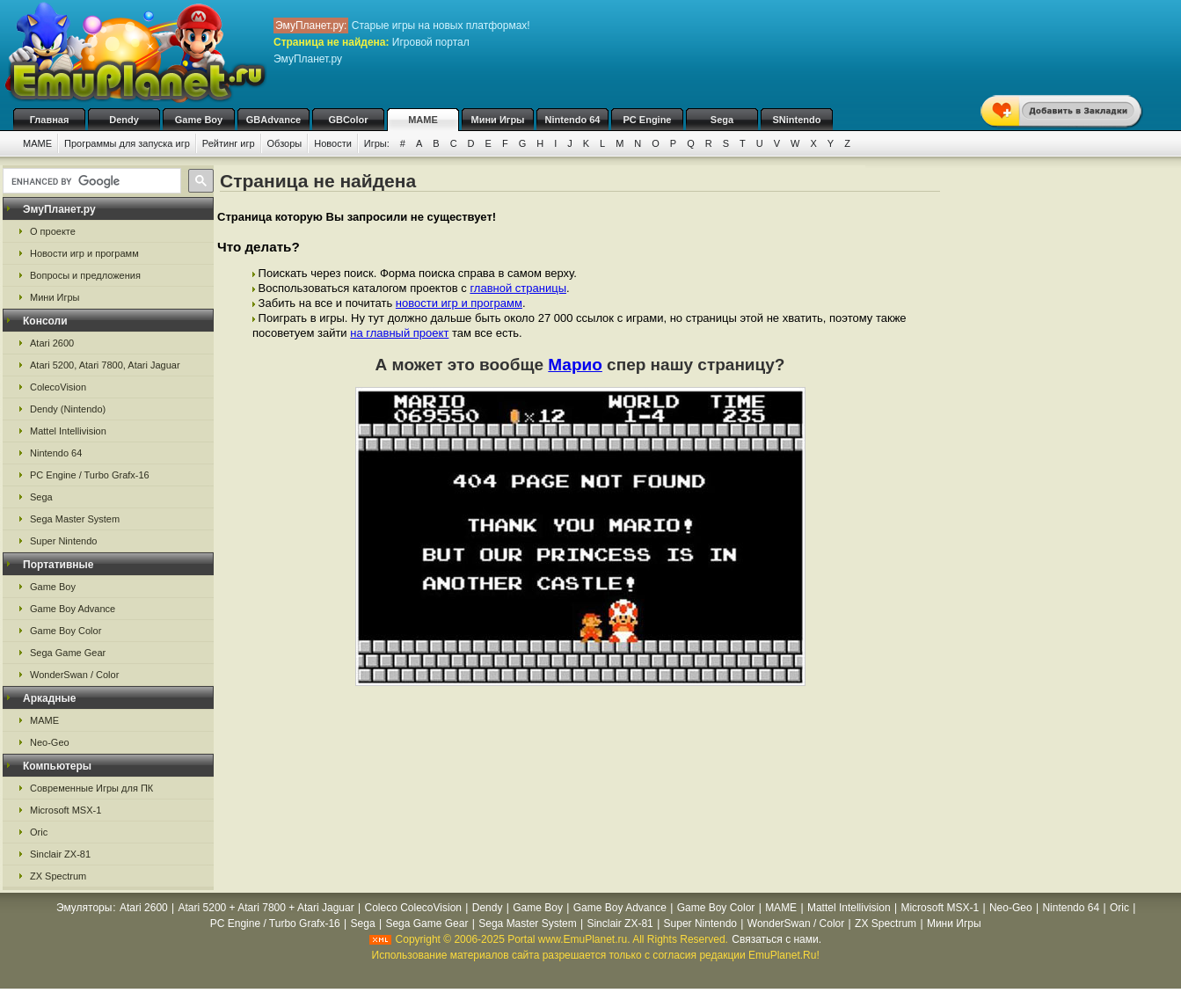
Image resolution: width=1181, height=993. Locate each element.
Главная (49, 119)
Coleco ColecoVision (413, 908)
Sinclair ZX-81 (60, 854)
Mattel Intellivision (68, 431)
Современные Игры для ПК (91, 788)
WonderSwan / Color (74, 674)
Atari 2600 (52, 343)
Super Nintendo (63, 541)
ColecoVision (58, 387)
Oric (38, 832)
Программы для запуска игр (127, 143)
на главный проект (399, 333)
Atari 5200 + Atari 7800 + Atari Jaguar (266, 908)
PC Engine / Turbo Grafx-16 (89, 475)
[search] (90, 181)
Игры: (377, 143)
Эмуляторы (84, 908)
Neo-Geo (49, 742)
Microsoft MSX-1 (65, 810)
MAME (423, 119)
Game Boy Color (65, 630)
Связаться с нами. (776, 939)
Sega (722, 119)
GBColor (348, 119)
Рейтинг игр (228, 143)
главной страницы (518, 288)
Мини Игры (498, 119)
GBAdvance (273, 119)
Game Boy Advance (72, 608)
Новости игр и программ (84, 253)
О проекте (53, 231)
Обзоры (285, 143)
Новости (333, 143)
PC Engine (647, 119)
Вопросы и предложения (85, 275)
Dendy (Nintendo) (68, 409)
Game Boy (198, 119)
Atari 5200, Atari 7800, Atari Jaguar (105, 365)
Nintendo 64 (573, 119)
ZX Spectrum (58, 876)
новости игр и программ (459, 303)
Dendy (124, 119)
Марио (575, 364)
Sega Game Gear (68, 652)
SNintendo (797, 119)
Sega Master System (75, 519)
